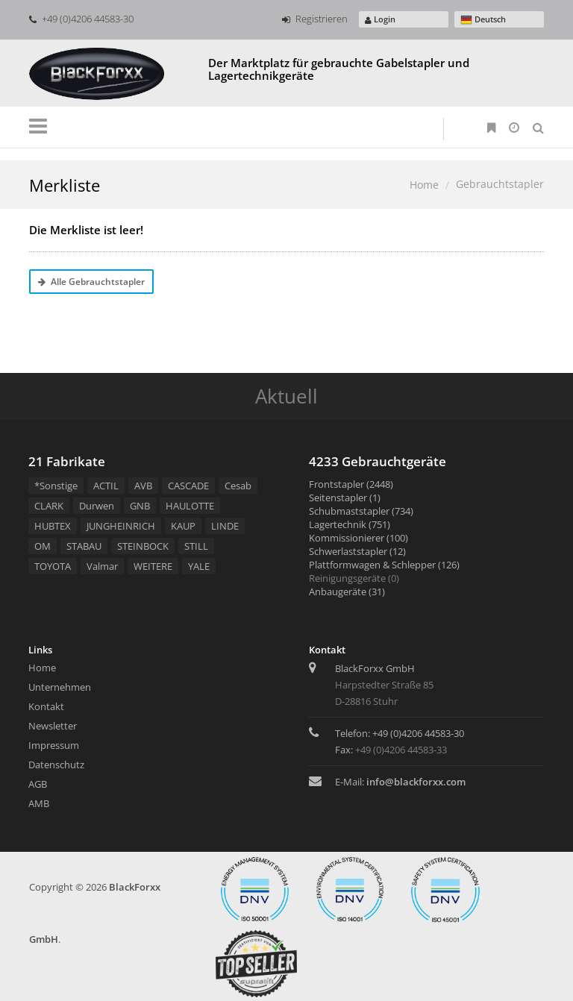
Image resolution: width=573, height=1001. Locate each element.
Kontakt (46, 706)
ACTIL (106, 485)
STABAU (83, 546)
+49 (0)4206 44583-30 (81, 18)
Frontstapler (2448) (351, 484)
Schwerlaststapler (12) (357, 551)
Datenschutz (56, 764)
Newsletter (52, 725)
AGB (37, 784)
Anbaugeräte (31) (347, 591)
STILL (196, 546)
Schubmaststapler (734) (361, 511)
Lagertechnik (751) (349, 524)
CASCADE (188, 485)
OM (42, 546)
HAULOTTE (190, 505)
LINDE (225, 526)
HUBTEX (52, 526)
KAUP (183, 526)
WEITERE (153, 566)
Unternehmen (59, 687)
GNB (140, 505)
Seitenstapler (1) (345, 497)
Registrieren (315, 18)
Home (424, 185)
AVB (143, 485)
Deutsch (483, 19)
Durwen (96, 505)
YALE (199, 566)
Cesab (238, 485)
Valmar (102, 566)
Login (380, 19)
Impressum (53, 745)
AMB (38, 803)
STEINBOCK (143, 546)
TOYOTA (52, 566)
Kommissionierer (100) (358, 538)
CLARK (48, 505)
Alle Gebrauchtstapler (91, 281)
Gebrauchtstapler (500, 184)
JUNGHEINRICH (121, 526)
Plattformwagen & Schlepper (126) (384, 564)
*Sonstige (56, 485)
